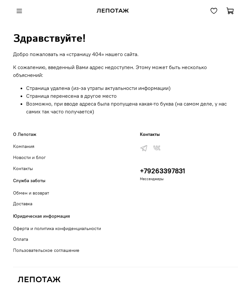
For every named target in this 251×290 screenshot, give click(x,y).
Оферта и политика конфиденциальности (57, 228)
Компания (23, 146)
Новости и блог (29, 157)
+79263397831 (162, 171)
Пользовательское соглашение (46, 250)
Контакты (23, 168)
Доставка (22, 204)
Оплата (20, 239)
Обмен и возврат (31, 193)
